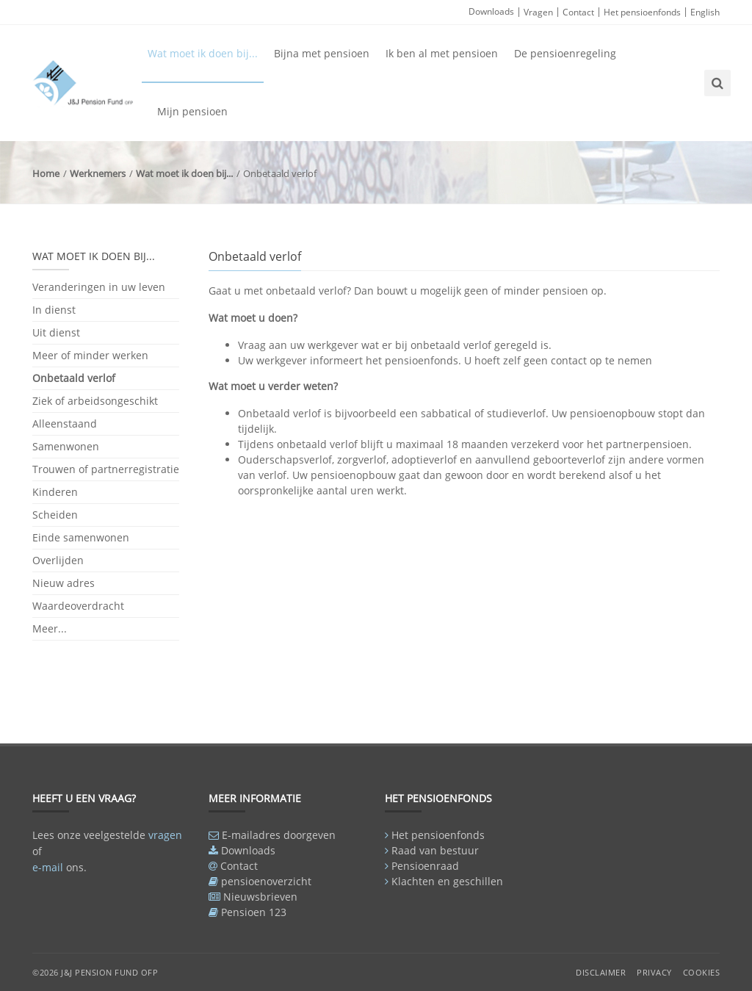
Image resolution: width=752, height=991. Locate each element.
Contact (578, 12)
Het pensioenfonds (642, 12)
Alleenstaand (64, 423)
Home (45, 173)
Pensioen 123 (253, 912)
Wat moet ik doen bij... (203, 53)
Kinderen (55, 492)
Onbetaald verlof (73, 378)
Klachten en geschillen (447, 881)
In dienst (54, 310)
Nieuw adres (63, 583)
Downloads (491, 11)
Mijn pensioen (192, 111)
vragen (165, 835)
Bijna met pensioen (321, 53)
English (705, 12)
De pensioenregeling (565, 53)
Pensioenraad (425, 866)
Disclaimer (601, 972)
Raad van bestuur (435, 850)
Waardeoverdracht (78, 606)
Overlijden (58, 560)
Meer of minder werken (90, 355)
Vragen (538, 12)
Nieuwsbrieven (260, 897)
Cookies (701, 972)
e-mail (47, 867)
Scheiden (55, 515)
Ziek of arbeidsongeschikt (95, 401)
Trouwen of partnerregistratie (105, 469)
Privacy (654, 972)
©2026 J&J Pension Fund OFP (95, 972)
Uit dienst (56, 332)
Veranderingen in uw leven (98, 288)
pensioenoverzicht (266, 881)
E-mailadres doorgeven (279, 835)
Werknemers (98, 173)
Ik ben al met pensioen (442, 53)
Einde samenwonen (80, 537)
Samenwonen (65, 446)
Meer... (49, 628)
